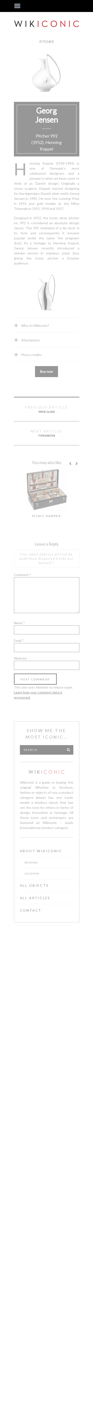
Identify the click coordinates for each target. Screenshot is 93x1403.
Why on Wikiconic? (35, 325)
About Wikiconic (41, 851)
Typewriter (46, 433)
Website (20, 658)
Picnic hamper (46, 516)
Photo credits (31, 355)
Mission (31, 862)
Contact (31, 910)
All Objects (34, 885)
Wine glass (46, 409)
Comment (22, 575)
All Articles (35, 898)
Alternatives (30, 340)
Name (19, 623)
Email (19, 640)
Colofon (32, 873)
